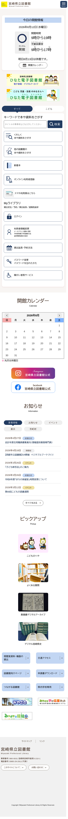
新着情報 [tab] (13, 422)
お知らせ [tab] (33, 422)
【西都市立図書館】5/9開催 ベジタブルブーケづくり (29, 455)
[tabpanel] (33, 200)
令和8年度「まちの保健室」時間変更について (26, 479)
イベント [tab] (53, 422)
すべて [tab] (17, 109)
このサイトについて (12, 767)
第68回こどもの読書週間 (17, 492)
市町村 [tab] (33, 429)
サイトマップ (27, 741)
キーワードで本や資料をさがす (23, 117)
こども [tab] (49, 109)
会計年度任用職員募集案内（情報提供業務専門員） (29, 442)
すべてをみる (31, 503)
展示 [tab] (13, 429)
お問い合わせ (37, 767)
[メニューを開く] (63, 4)
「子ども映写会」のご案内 (17, 467)
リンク (42, 741)
